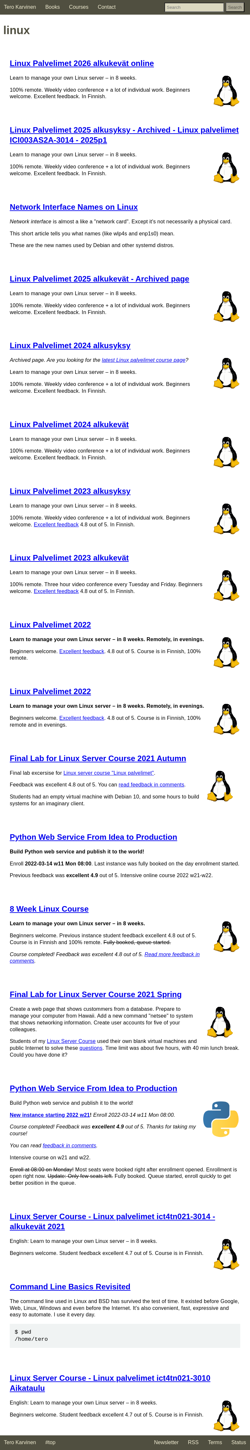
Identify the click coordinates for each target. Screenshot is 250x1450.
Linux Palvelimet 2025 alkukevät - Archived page (99, 278)
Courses (79, 7)
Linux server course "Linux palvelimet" (108, 773)
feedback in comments (69, 1145)
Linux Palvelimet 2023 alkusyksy (70, 491)
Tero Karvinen (20, 7)
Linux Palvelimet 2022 (50, 624)
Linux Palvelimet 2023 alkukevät (69, 557)
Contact (107, 7)
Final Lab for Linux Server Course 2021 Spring (96, 994)
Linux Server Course (71, 1041)
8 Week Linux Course (49, 908)
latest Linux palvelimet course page (144, 360)
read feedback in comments (152, 784)
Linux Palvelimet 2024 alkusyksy (70, 345)
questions (90, 1048)
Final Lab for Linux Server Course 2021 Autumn (98, 758)
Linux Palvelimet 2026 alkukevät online (82, 63)
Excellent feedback (56, 524)
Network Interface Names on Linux (74, 207)
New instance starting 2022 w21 (50, 1115)
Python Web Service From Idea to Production (93, 837)
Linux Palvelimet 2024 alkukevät (69, 424)
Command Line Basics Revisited (70, 1286)
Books (52, 7)
